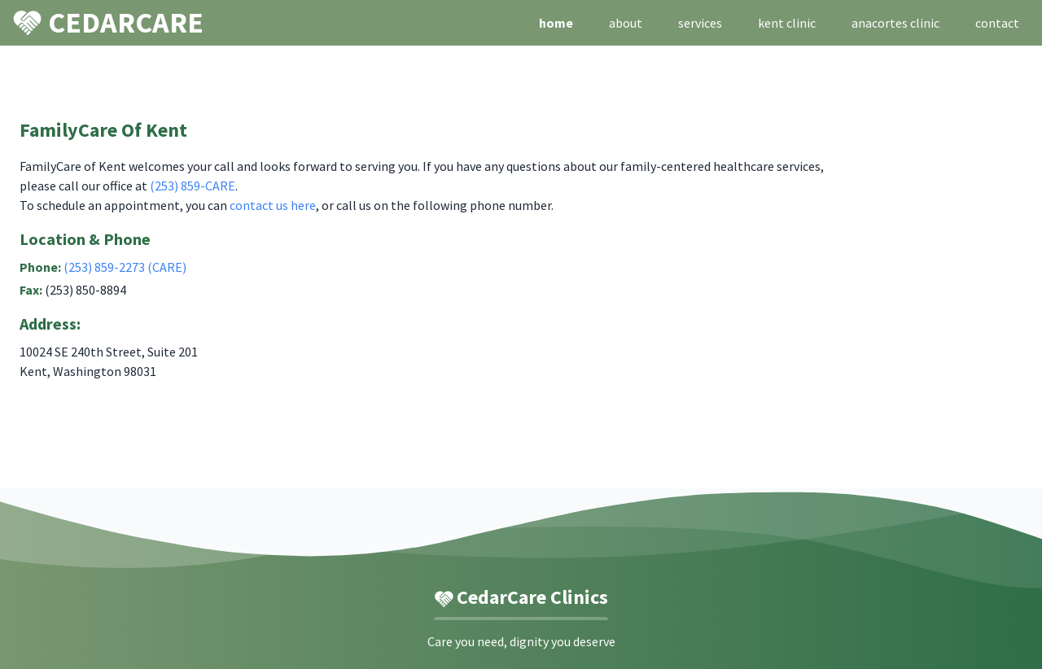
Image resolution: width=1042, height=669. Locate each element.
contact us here (273, 205)
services (700, 23)
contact (997, 23)
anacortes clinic (895, 23)
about (625, 23)
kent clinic (787, 23)
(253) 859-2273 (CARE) (124, 267)
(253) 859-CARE (192, 185)
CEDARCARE (108, 21)
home (556, 23)
